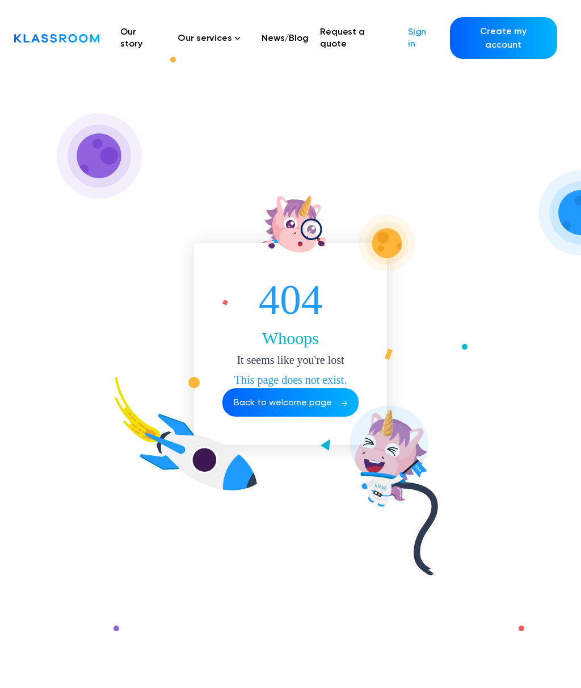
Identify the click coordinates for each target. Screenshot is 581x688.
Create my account (503, 38)
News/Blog (285, 37)
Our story (131, 37)
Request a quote (342, 37)
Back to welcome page (290, 402)
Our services (209, 37)
